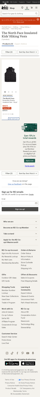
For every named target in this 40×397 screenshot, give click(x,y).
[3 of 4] (12, 92)
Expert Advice (21, 44)
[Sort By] (27, 52)
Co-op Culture (7, 315)
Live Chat (5, 343)
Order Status (26, 253)
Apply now (29, 160)
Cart (31, 7)
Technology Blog (27, 324)
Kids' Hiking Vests (16, 28)
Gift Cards (5, 281)
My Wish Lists (7, 260)
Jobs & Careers (7, 312)
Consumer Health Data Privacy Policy (20, 385)
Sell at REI (5, 318)
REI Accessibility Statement (20, 394)
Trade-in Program (8, 303)
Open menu (36, 7)
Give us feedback (15, 184)
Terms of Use (9, 379)
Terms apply (29, 166)
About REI (25, 312)
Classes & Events (27, 296)
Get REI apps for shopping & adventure (20, 359)
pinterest (22, 353)
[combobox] (20, 13)
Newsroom (25, 321)
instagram (7, 353)
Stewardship (26, 327)
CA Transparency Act (27, 388)
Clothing (15, 27)
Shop (12, 8)
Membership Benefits (10, 263)
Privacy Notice (10, 383)
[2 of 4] (8, 92)
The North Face (6, 27)
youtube (27, 353)
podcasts (33, 353)
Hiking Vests (5, 28)
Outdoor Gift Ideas (9, 278)
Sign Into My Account (10, 253)
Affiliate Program (8, 321)
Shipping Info (26, 268)
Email (3, 199)
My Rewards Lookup (10, 256)
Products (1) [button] (8, 44)
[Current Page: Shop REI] (5, 2)
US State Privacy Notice (27, 383)
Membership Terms (20, 391)
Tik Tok (12, 353)
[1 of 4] (5, 92)
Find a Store (6, 340)
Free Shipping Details (29, 281)
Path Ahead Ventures (29, 303)
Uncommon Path (27, 299)
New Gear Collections (10, 296)
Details (31, 194)
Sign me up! (20, 209)
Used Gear (6, 299)
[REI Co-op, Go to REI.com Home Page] (4, 8)
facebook (17, 353)
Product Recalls (11, 388)
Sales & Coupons (27, 278)
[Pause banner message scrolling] (37, 19)
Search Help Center (9, 337)
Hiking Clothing (24, 27)
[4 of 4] (16, 92)
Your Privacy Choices (26, 380)
